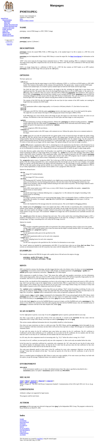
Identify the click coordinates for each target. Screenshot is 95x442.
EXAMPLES (23, 425)
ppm (21, 382)
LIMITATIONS (24, 433)
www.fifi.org (4, 18)
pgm (26, 382)
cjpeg (21, 381)
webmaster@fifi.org (9, 41)
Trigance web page (8, 28)
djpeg (27, 381)
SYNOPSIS (23, 420)
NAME (22, 419)
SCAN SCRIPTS (24, 428)
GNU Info (7, 23)
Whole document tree (10, 26)
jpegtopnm (33, 382)
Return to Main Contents (27, 20)
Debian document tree (11, 24)
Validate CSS (9, 44)
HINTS (22, 427)
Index (21, 19)
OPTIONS (23, 424)
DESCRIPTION (24, 422)
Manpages (7, 21)
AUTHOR (23, 435)
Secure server (7, 34)
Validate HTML (9, 43)
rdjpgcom (41, 381)
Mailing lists (6, 32)
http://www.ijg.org (75, 56)
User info (5, 31)
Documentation (7, 20)
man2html (40, 438)
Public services (7, 29)
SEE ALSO (23, 431)
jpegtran (33, 381)
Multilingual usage (8, 35)
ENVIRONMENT (25, 430)
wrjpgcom (49, 381)
